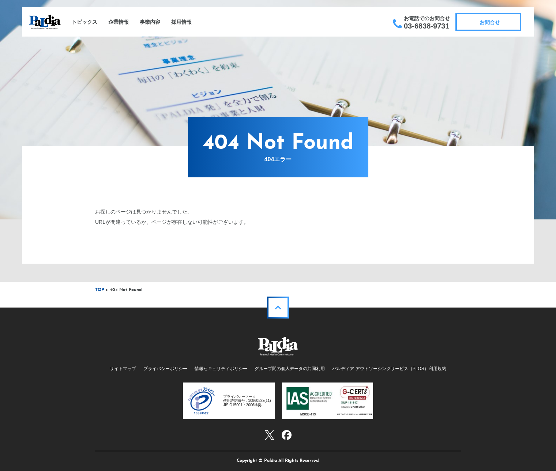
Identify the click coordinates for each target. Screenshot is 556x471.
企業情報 (118, 22)
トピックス (84, 22)
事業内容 (150, 22)
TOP (99, 290)
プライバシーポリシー (165, 368)
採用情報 (181, 22)
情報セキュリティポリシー (221, 368)
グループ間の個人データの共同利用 (290, 368)
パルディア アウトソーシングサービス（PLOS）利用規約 (389, 368)
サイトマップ (123, 368)
